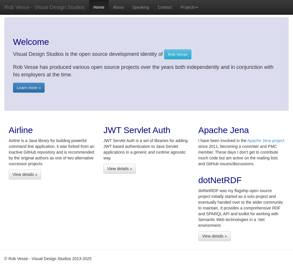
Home (99, 7)
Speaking (140, 7)
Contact (165, 7)
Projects (189, 7)
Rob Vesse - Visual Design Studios (44, 7)
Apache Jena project (265, 140)
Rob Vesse (178, 54)
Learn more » (29, 87)
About (118, 7)
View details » (24, 174)
